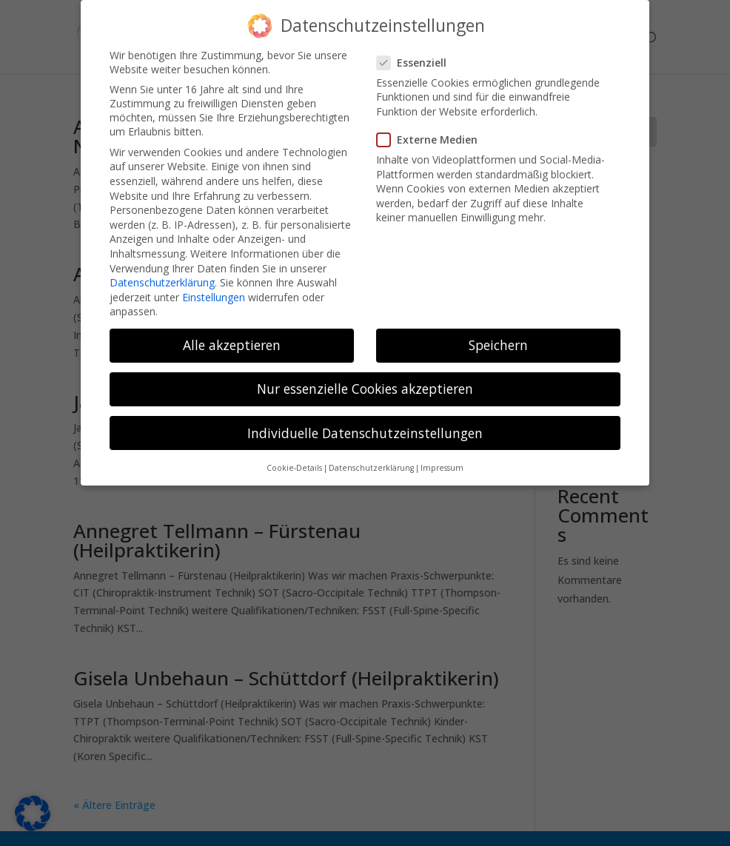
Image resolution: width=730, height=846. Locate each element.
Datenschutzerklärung (162, 270)
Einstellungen (213, 285)
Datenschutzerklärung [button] (371, 456)
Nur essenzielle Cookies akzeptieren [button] (365, 377)
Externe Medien (433, 128)
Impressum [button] (442, 456)
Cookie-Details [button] (294, 456)
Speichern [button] (498, 333)
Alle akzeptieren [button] (232, 333)
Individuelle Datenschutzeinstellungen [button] (365, 421)
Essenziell (417, 51)
